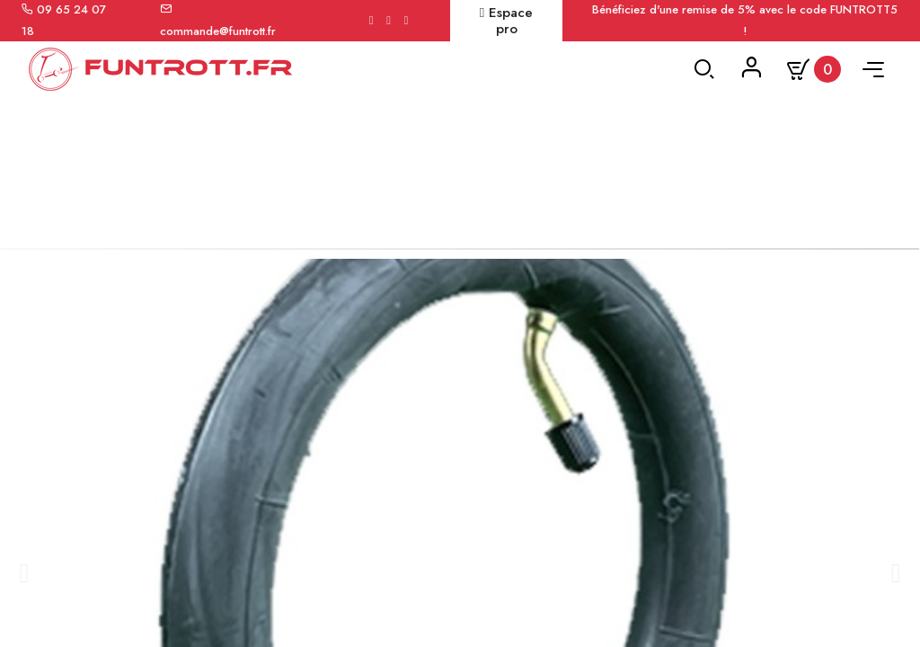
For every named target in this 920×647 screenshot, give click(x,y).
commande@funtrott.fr (218, 31)
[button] (23, 599)
